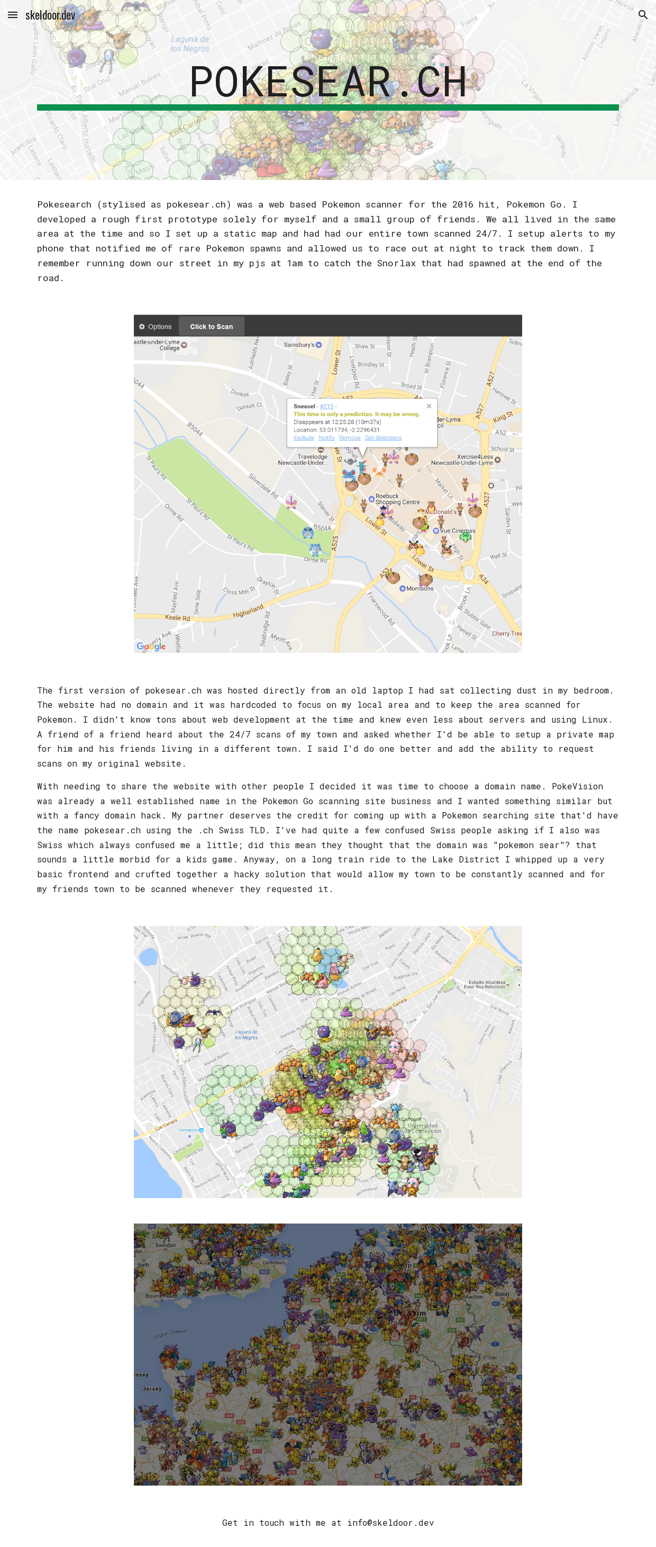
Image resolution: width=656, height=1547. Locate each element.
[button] (12, 14)
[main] (328, 90)
